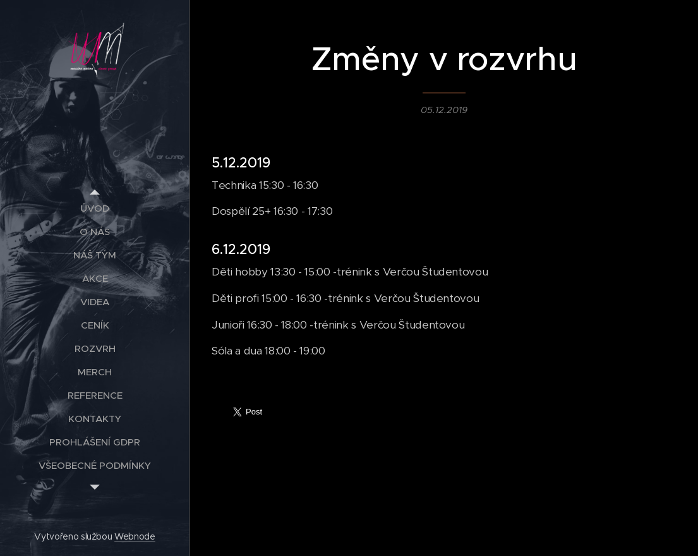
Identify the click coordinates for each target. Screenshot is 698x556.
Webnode (134, 536)
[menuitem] (95, 208)
